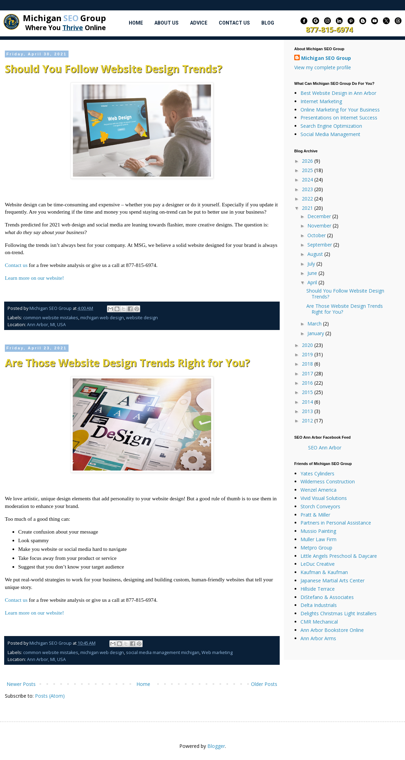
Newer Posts (21, 684)
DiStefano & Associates (327, 597)
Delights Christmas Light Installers (338, 613)
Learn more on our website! (34, 278)
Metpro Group (316, 547)
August (315, 254)
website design (142, 318)
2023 (308, 189)
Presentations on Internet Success (338, 117)
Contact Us (234, 23)
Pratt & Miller (315, 514)
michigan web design (102, 318)
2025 (308, 170)
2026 (308, 161)
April (312, 282)
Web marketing (217, 652)
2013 (308, 411)
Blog (267, 23)
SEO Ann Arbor (324, 447)
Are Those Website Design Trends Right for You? (127, 363)
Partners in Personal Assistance (335, 522)
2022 (308, 198)
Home (136, 23)
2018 (308, 363)
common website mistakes (50, 318)
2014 (308, 402)
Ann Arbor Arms (318, 638)
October (317, 235)
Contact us (16, 265)
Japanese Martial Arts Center (332, 580)
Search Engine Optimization (331, 126)
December (319, 216)
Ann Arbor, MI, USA (46, 325)
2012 (308, 420)
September (320, 244)
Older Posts (264, 684)
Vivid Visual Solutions (323, 498)
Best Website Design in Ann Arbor (338, 93)
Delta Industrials (318, 605)
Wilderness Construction (327, 481)
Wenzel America (318, 489)
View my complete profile (322, 67)
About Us (166, 23)
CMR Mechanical (319, 621)
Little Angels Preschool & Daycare (338, 556)
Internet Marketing (321, 101)
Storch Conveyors (320, 506)
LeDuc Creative (317, 564)
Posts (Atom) (50, 695)
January (316, 333)
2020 (308, 345)
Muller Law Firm (318, 539)
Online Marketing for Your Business (340, 109)
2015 (308, 392)
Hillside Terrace (317, 588)
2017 (308, 373)
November (320, 225)
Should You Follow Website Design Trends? (113, 69)
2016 (308, 382)
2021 (308, 208)
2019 (308, 354)
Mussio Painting (318, 531)
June (312, 273)
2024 (308, 179)
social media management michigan (162, 652)
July (311, 263)
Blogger (216, 746)
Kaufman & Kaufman (324, 572)
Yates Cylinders (317, 473)
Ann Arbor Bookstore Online (332, 630)
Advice (198, 23)
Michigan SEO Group (326, 58)
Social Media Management (330, 134)
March (315, 323)
